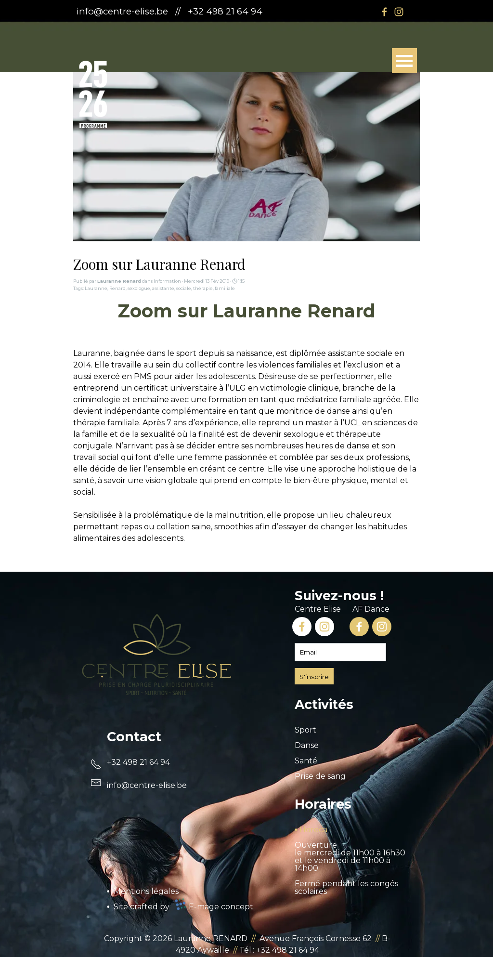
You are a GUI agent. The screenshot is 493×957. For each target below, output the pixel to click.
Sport (305, 729)
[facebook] (384, 11)
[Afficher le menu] (404, 60)
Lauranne (96, 288)
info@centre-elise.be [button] (122, 11)
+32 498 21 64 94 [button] (225, 11)
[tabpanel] (204, 11)
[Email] (340, 652)
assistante (163, 288)
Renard (117, 288)
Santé (306, 760)
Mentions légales (146, 891)
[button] (147, 785)
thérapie (203, 288)
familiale (225, 288)
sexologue (139, 288)
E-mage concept (221, 906)
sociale (183, 288)
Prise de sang (320, 776)
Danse (307, 745)
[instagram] (398, 11)
